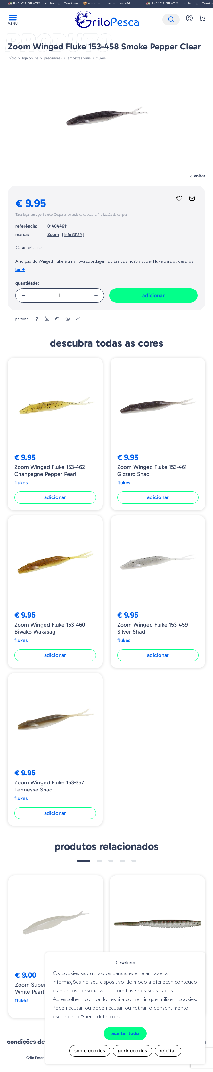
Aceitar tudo (125, 1033)
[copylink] (77, 319)
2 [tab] (99, 861)
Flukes (101, 58)
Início (12, 58)
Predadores (53, 58)
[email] (57, 319)
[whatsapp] (67, 319)
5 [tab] (133, 861)
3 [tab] (110, 861)
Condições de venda (35, 1041)
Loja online (30, 58)
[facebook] (36, 319)
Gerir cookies (132, 1051)
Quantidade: (27, 283)
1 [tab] (83, 861)
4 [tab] (122, 861)
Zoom (53, 234)
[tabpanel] (55, 946)
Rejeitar (168, 1051)
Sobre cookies (89, 1051)
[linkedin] (47, 319)
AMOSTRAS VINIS (79, 58)
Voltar (197, 175)
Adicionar (153, 295)
